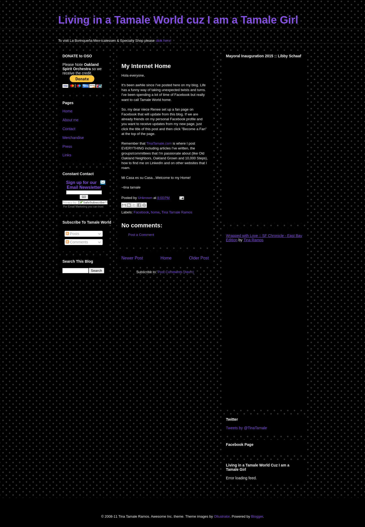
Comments (77, 242)
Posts (72, 234)
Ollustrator (222, 516)
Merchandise (73, 137)
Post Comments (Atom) (176, 272)
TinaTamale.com (159, 143)
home (155, 212)
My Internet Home (146, 66)
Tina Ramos (253, 240)
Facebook (141, 212)
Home (166, 258)
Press (67, 146)
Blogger (257, 516)
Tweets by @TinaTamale (246, 428)
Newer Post (132, 258)
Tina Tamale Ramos (176, 212)
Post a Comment (141, 235)
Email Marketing (77, 206)
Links (66, 155)
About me (70, 120)
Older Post (199, 258)
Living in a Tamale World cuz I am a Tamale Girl (178, 20)
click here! (163, 41)
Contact (68, 129)
